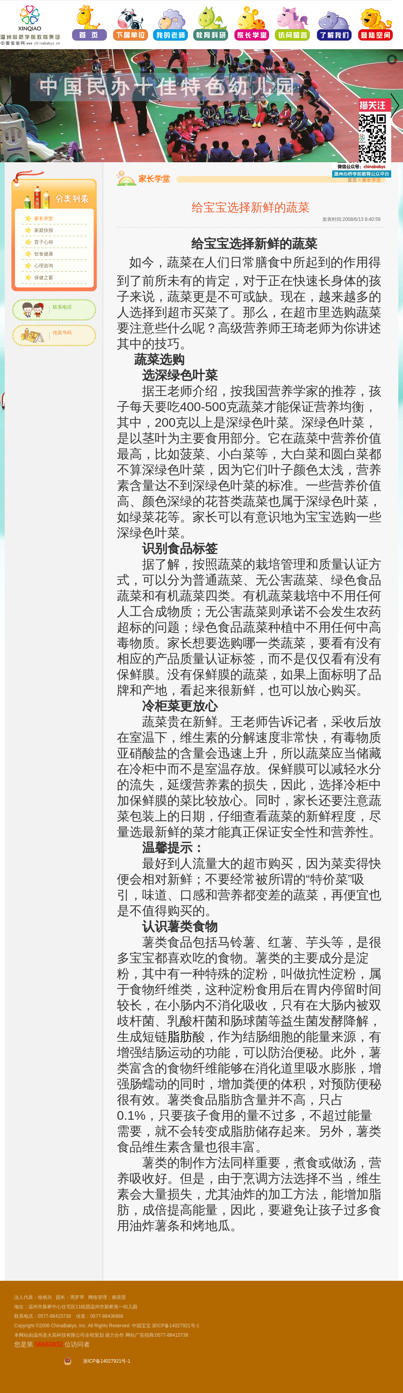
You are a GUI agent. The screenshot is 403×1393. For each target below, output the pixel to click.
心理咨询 (43, 266)
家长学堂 (43, 218)
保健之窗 (43, 277)
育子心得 (43, 242)
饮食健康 (43, 254)
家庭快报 (43, 230)
